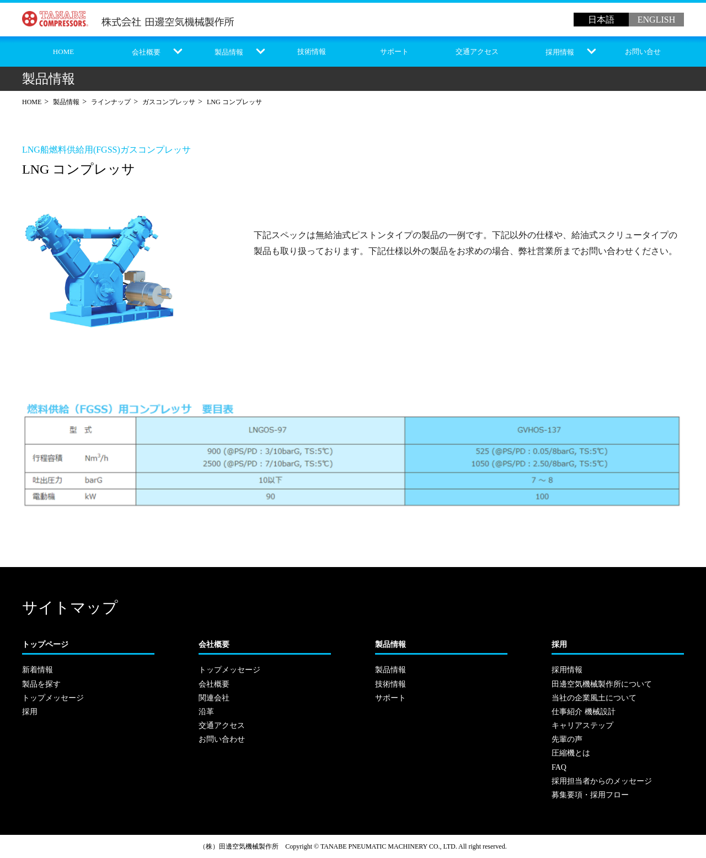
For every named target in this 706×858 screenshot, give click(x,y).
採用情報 (559, 52)
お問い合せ (643, 51)
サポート (394, 51)
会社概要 (146, 52)
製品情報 (229, 52)
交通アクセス (477, 51)
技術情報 (311, 51)
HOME (63, 51)
